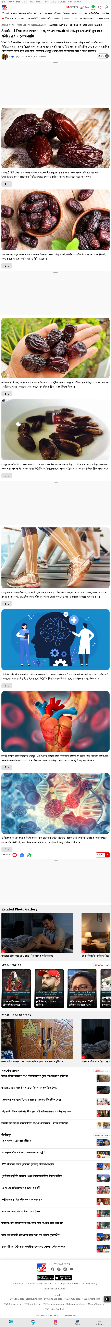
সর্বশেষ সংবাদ (10, 1070)
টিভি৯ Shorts (10, 18)
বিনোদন (67, 13)
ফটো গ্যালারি (46, 18)
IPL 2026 (38, 13)
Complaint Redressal (69, 1283)
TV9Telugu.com (72, 1299)
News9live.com (34, 1299)
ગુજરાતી (39, 1)
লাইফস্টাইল (94, 13)
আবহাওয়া (57, 18)
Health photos (39, 25)
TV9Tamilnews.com (53, 1304)
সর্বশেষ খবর (11, 13)
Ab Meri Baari (87, 18)
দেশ (80, 13)
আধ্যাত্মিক (105, 13)
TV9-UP (77, 1)
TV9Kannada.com (53, 1299)
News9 (11, 1)
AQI (87, 7)
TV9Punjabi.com (32, 1304)
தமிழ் (53, 1)
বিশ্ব (85, 13)
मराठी (32, 1)
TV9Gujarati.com (13, 1304)
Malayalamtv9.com (76, 1304)
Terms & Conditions (54, 1289)
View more (101, 965)
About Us (30, 1283)
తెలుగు (24, 1)
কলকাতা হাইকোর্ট (70, 18)
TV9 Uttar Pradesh (54, 1309)
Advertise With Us (46, 1283)
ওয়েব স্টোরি (33, 18)
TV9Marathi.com (91, 1299)
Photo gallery (23, 25)
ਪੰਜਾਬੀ (47, 1)
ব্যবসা (74, 13)
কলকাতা (48, 13)
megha (12, 56)
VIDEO (22, 18)
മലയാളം (62, 1)
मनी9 (70, 1)
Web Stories (11, 965)
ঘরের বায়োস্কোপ (103, 18)
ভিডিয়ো (6, 1135)
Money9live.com (96, 1304)
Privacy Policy (90, 1283)
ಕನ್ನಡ (18, 1)
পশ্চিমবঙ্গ (58, 13)
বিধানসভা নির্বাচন (25, 13)
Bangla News (7, 25)
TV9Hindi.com (17, 1299)
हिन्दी (3, 1)
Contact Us (17, 1283)
